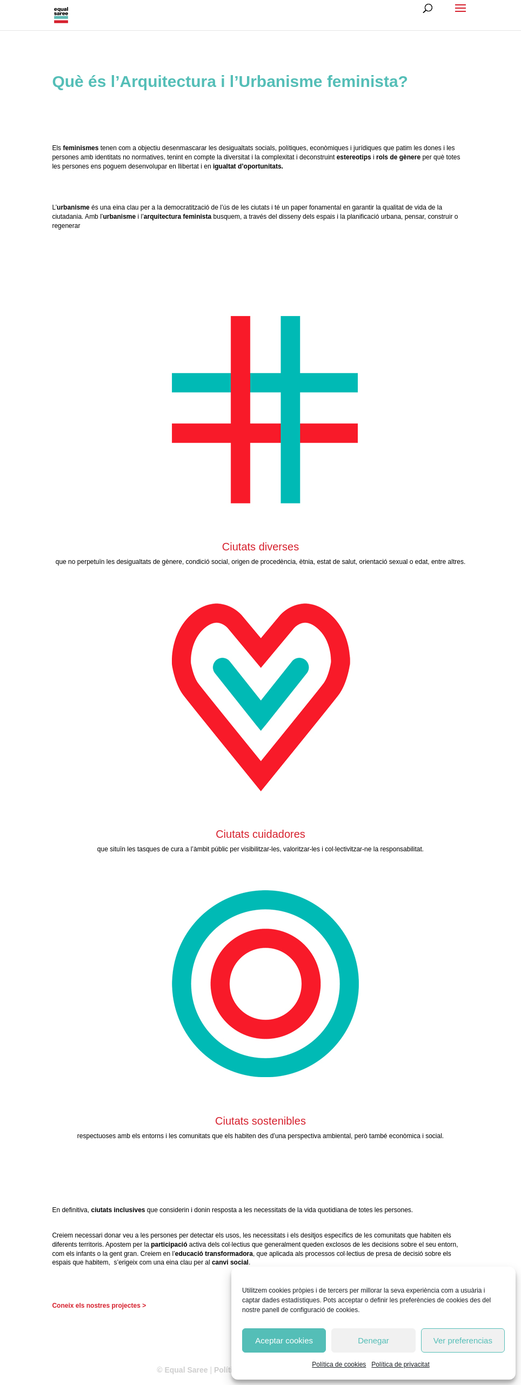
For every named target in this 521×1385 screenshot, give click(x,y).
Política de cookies (339, 1364)
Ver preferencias (462, 1340)
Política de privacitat (400, 1364)
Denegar (373, 1340)
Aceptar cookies (284, 1340)
